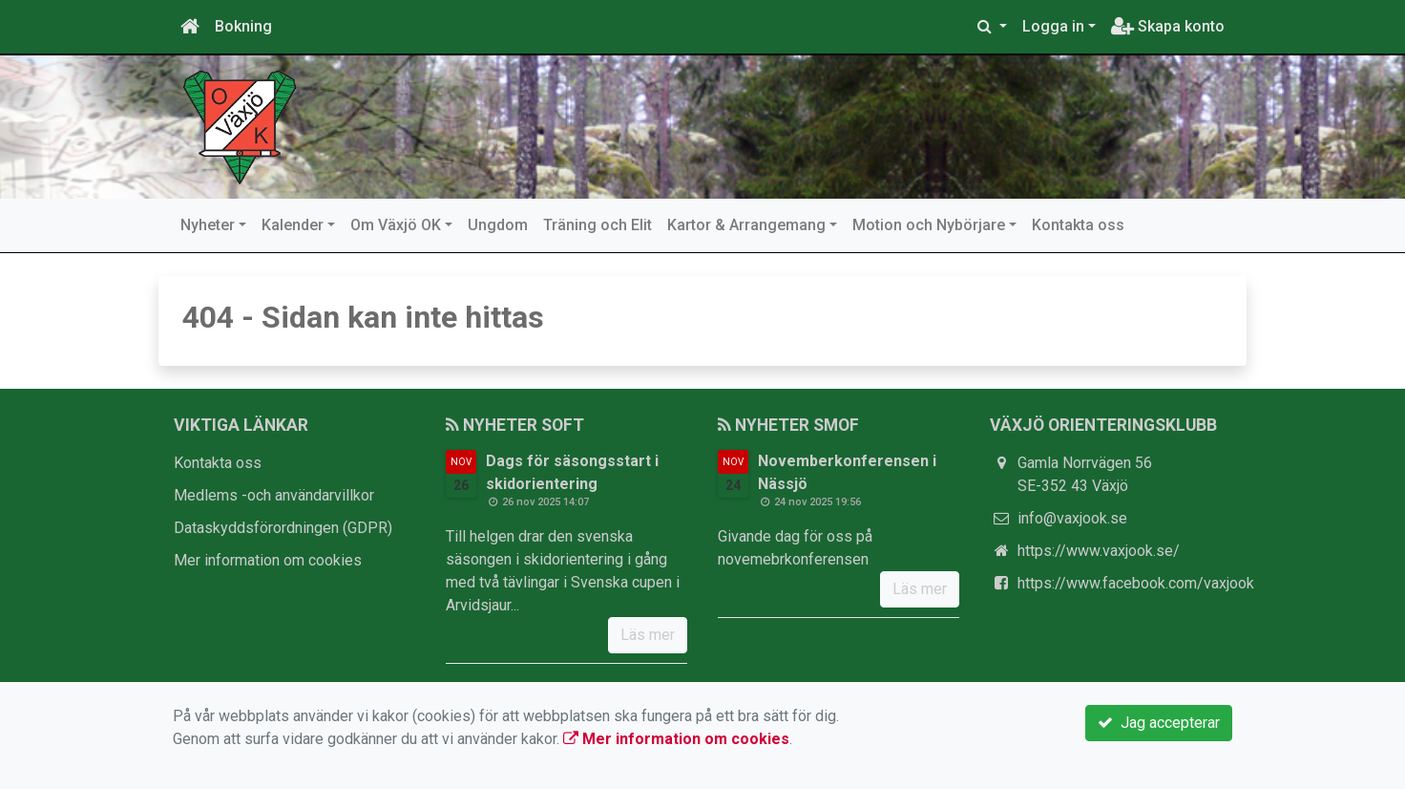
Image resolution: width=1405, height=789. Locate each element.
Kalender (293, 225)
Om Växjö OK (395, 225)
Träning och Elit (597, 225)
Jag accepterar (1159, 723)
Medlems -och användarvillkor (274, 495)
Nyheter (207, 225)
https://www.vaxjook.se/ (1098, 551)
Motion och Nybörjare (928, 225)
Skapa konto (1168, 26)
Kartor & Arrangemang (746, 225)
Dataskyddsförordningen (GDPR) (283, 528)
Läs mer (647, 635)
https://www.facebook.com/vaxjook (1135, 583)
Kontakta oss (1078, 225)
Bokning (243, 26)
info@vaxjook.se (1072, 518)
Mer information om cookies (268, 560)
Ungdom (498, 225)
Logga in (1053, 26)
